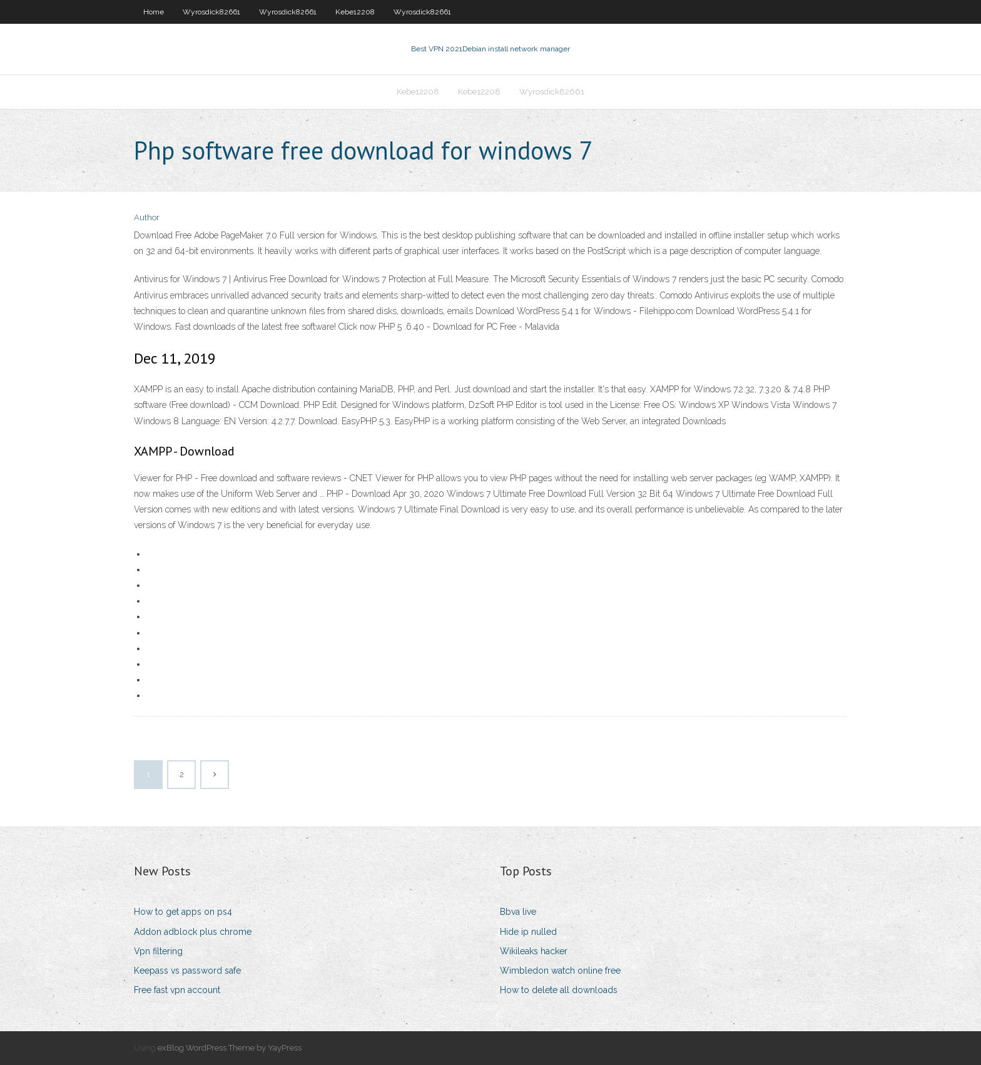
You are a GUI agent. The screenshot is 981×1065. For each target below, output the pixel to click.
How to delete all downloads (559, 990)
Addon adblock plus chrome (193, 932)
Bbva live (518, 912)
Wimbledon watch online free (560, 971)
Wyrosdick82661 (211, 12)
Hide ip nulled (528, 932)
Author (147, 217)
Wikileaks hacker (533, 951)
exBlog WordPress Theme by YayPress (230, 1047)
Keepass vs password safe (187, 971)
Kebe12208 (355, 12)
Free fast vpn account (177, 990)
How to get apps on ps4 (183, 912)
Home (153, 12)
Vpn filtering (158, 951)
